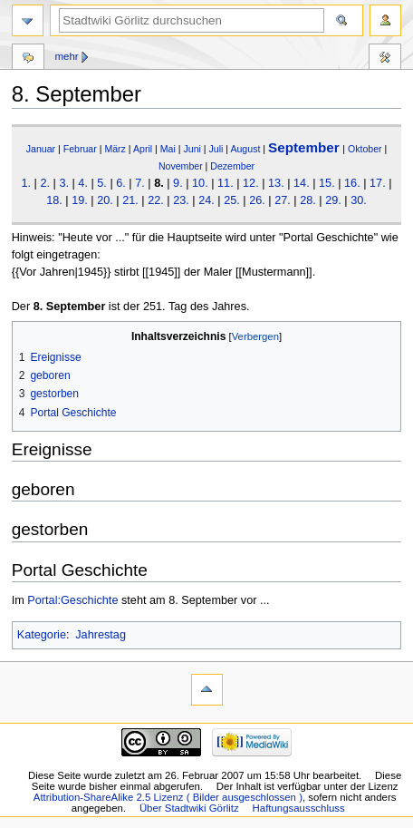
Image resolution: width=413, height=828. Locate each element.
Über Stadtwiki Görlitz (189, 808)
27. (282, 200)
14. (301, 183)
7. (140, 183)
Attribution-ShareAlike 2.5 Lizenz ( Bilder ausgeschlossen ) (168, 797)
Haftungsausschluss (299, 808)
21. (130, 200)
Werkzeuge (385, 58)
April (142, 148)
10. (200, 183)
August (245, 148)
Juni (191, 148)
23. (181, 200)
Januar (40, 148)
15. (327, 183)
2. (45, 183)
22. (156, 200)
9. (178, 183)
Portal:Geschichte (72, 600)
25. (232, 200)
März (115, 148)
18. (54, 200)
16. (352, 183)
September (304, 147)
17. (378, 183)
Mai (168, 148)
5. (102, 183)
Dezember (232, 166)
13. (276, 183)
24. (206, 200)
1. (26, 183)
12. (251, 183)
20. (105, 200)
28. (308, 200)
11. (225, 183)
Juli (216, 148)
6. (121, 183)
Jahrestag (100, 634)
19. (80, 200)
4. (83, 183)
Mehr (66, 56)
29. (333, 200)
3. (64, 183)
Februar (80, 148)
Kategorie (41, 634)
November (180, 166)
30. (359, 200)
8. (159, 183)
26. (257, 200)
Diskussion (28, 58)
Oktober (365, 148)
